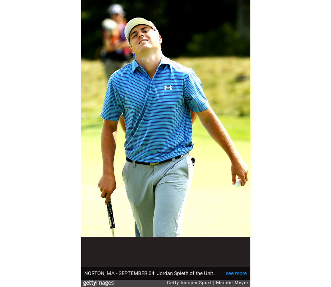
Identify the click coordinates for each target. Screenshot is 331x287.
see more (236, 273)
